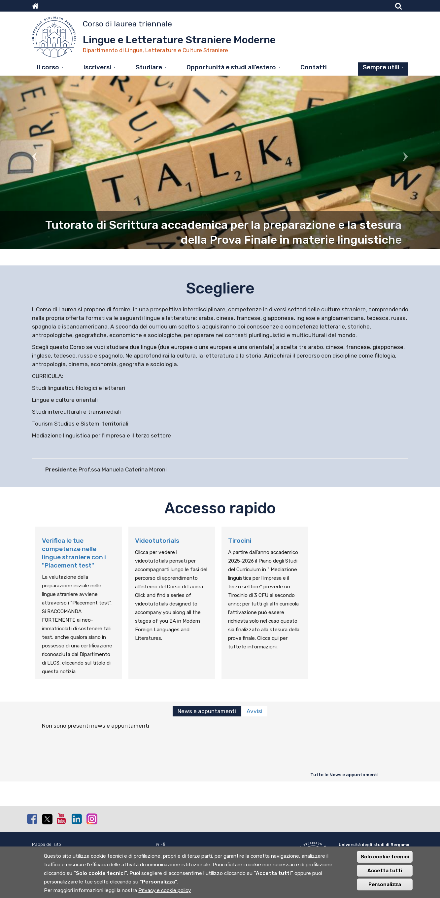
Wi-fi (160, 844)
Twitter (47, 819)
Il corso (48, 67)
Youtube (62, 818)
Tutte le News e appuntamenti (344, 774)
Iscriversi (97, 67)
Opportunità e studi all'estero (231, 67)
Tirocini (240, 540)
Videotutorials (157, 540)
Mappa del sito (46, 844)
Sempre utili (381, 67)
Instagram (91, 819)
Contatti (313, 67)
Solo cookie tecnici (385, 859)
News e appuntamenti (207, 711)
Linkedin (76, 819)
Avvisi (254, 711)
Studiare (149, 67)
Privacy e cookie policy (164, 893)
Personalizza (384, 887)
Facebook (32, 819)
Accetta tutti (384, 873)
